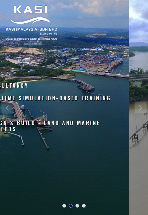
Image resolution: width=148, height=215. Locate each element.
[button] (7, 158)
